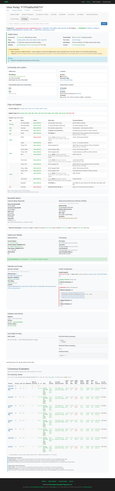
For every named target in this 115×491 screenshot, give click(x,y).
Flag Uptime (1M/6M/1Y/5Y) (16, 248)
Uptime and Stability (15, 235)
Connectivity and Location (17, 67)
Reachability (67, 37)
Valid (23, 40)
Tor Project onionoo (87, 487)
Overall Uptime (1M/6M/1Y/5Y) (16, 244)
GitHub (71, 481)
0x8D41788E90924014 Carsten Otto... (20, 30)
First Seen (66, 40)
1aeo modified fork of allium (37, 487)
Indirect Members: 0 (66, 304)
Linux (53, 30)
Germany (46, 30)
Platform (10, 316)
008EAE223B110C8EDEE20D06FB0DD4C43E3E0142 (73, 292)
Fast (31, 40)
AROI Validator (97, 2)
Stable (34, 40)
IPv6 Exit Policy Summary (67, 345)
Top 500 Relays (14, 19)
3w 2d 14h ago (76, 40)
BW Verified (11, 42)
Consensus (11, 37)
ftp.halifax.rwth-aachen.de (15, 275)
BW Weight (66, 42)
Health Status (13, 34)
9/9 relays (16, 279)
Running (19, 40)
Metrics (89, 2)
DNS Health (11, 336)
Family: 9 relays (92, 28)
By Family (53, 14)
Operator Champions (27, 14)
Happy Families (92, 274)
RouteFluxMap (107, 2)
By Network (62, 14)
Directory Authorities (92, 14)
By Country (71, 14)
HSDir (38, 40)
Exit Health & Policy (15, 334)
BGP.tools (77, 93)
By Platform (80, 14)
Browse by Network (17, 10)
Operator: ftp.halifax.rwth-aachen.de (56, 28)
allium (54, 487)
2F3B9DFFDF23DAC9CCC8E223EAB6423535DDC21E (73, 297)
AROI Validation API (15, 271)
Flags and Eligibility (14, 104)
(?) (16, 273)
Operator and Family (15, 266)
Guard (42, 40)
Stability (10, 45)
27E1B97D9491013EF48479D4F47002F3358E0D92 (73, 295)
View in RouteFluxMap (66, 80)
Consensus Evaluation (18, 369)
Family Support (63, 272)
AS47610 (27, 10)
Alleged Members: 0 (66, 300)
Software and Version (15, 314)
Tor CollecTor (15, 192)
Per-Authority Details (15, 375)
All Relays (24, 19)
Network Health (14, 14)
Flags (9, 40)
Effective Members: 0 (66, 282)
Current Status (12, 241)
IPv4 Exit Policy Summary (67, 336)
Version (65, 45)
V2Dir (27, 40)
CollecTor (64, 203)
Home (83, 2)
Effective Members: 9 (66, 290)
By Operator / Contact (42, 14)
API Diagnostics (34, 19)
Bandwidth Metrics (14, 198)
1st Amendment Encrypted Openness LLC (59, 484)
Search (104, 23)
